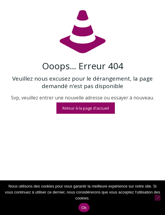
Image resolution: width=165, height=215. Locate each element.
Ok (84, 207)
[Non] (158, 198)
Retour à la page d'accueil (85, 108)
